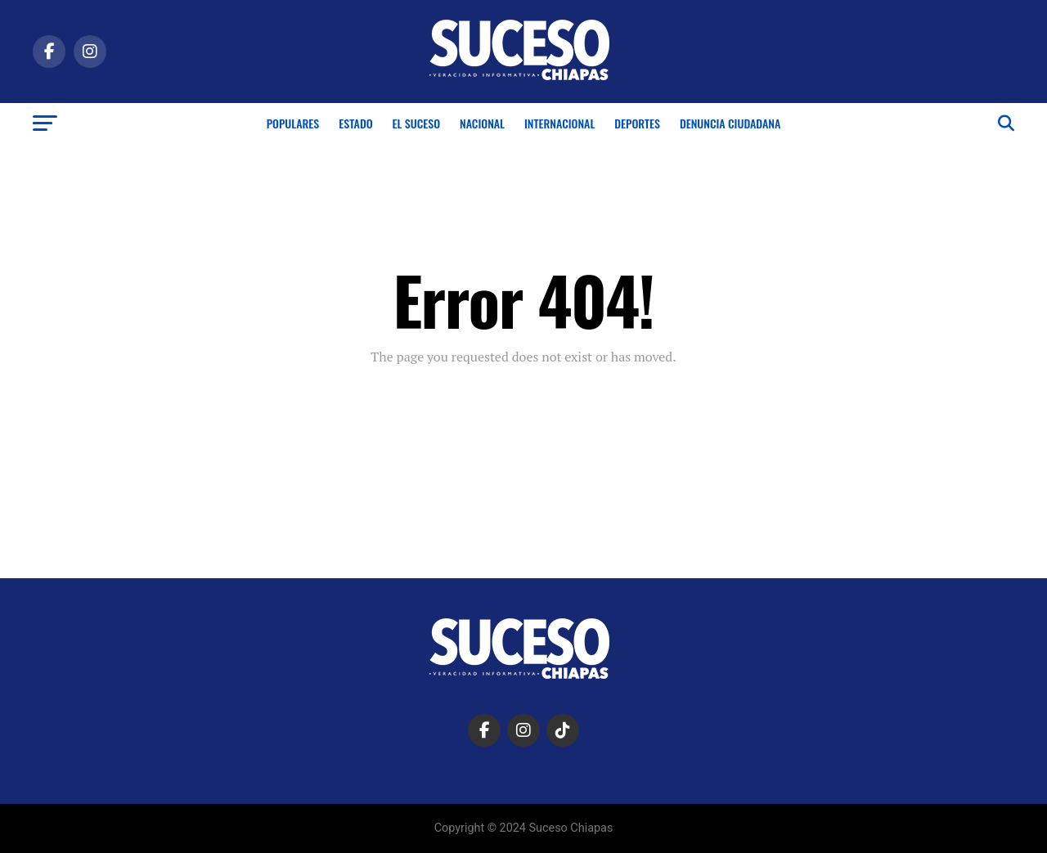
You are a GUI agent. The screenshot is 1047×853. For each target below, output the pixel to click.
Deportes (637, 123)
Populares (293, 123)
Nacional (482, 123)
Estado (355, 123)
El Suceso (416, 123)
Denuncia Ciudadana (730, 123)
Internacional (559, 123)
